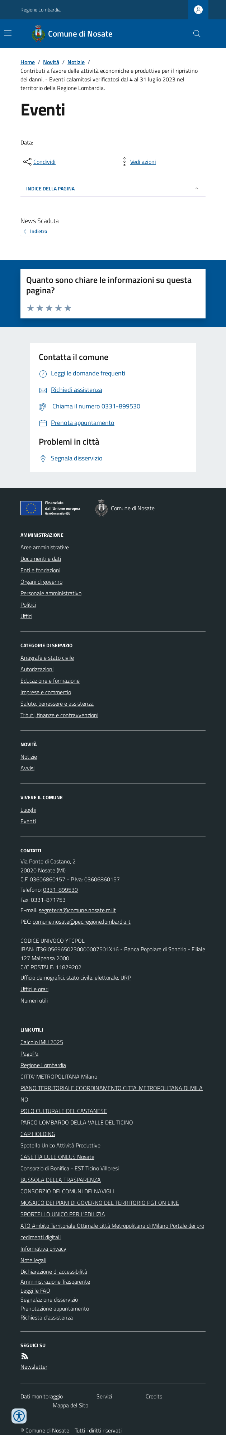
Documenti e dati (40, 558)
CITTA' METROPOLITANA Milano (58, 1076)
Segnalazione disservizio (49, 1299)
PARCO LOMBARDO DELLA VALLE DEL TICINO (76, 1122)
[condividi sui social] (38, 161)
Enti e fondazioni (40, 570)
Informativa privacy (43, 1248)
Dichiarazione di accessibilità (53, 1271)
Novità (51, 62)
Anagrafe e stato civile (47, 657)
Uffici (26, 616)
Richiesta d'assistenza (46, 1317)
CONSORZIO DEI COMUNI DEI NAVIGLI (67, 1191)
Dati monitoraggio (41, 1396)
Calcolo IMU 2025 (41, 1042)
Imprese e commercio (45, 692)
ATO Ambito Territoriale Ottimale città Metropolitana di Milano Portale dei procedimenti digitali (112, 1231)
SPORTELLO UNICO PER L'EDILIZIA (62, 1214)
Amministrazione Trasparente (55, 1281)
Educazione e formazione (50, 680)
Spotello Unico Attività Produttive (60, 1145)
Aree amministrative (44, 547)
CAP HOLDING (37, 1133)
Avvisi (27, 768)
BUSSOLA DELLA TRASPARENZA (60, 1179)
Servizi (104, 1396)
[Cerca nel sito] (194, 33)
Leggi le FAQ (35, 1290)
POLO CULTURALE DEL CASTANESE (63, 1111)
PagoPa (29, 1053)
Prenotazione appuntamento (54, 1308)
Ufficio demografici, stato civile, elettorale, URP (75, 977)
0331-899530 (60, 889)
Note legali (33, 1260)
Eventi (28, 821)
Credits (154, 1396)
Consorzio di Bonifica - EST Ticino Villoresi (69, 1168)
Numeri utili (34, 1000)
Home (27, 62)
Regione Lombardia (40, 9)
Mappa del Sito (70, 1405)
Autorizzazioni (36, 669)
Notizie (76, 62)
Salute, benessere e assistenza (57, 703)
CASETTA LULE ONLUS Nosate (57, 1156)
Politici (28, 604)
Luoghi (28, 809)
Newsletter (33, 1366)
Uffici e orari (34, 989)
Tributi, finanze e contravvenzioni (59, 715)
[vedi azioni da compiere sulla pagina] (137, 161)
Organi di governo (41, 581)
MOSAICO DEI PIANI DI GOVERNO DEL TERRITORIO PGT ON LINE (99, 1202)
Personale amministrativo (50, 593)
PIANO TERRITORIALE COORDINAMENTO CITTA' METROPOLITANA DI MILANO (111, 1094)
